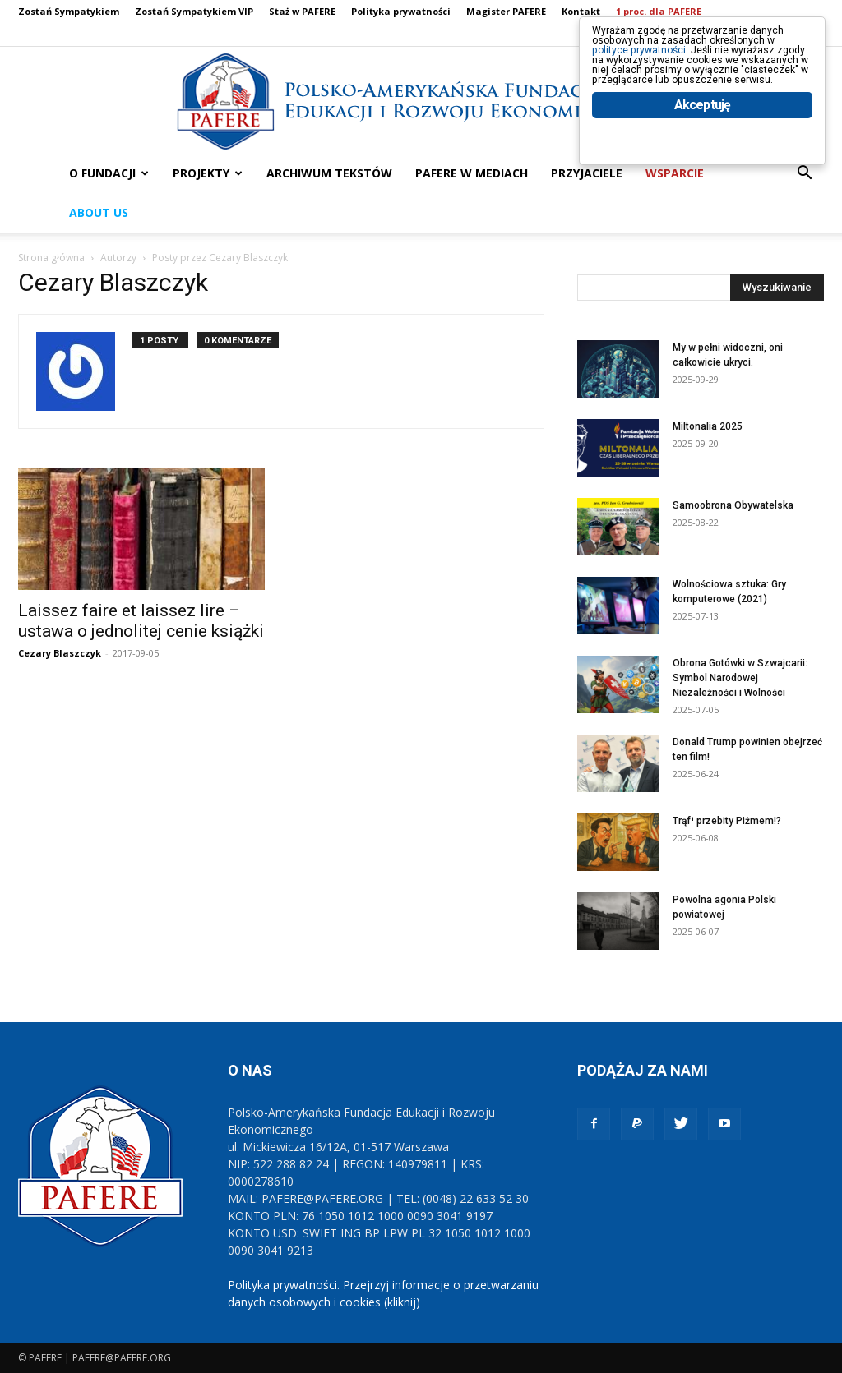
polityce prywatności (662, 67)
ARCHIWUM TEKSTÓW (329, 173)
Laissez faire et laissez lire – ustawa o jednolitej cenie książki (141, 621)
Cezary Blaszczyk (59, 653)
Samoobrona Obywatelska (733, 505)
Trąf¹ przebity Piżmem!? (727, 821)
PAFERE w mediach (471, 173)
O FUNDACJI (109, 173)
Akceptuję (702, 170)
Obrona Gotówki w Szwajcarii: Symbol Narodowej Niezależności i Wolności (740, 677)
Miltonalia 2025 (708, 426)
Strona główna (51, 258)
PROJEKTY (208, 173)
